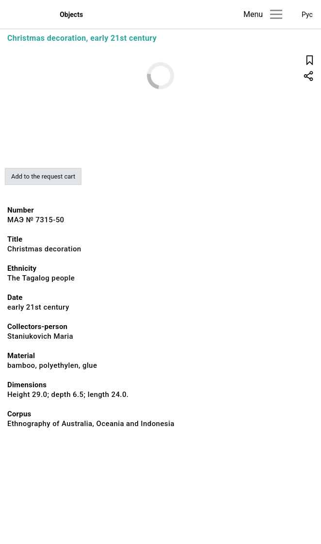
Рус (307, 14)
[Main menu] (276, 14)
